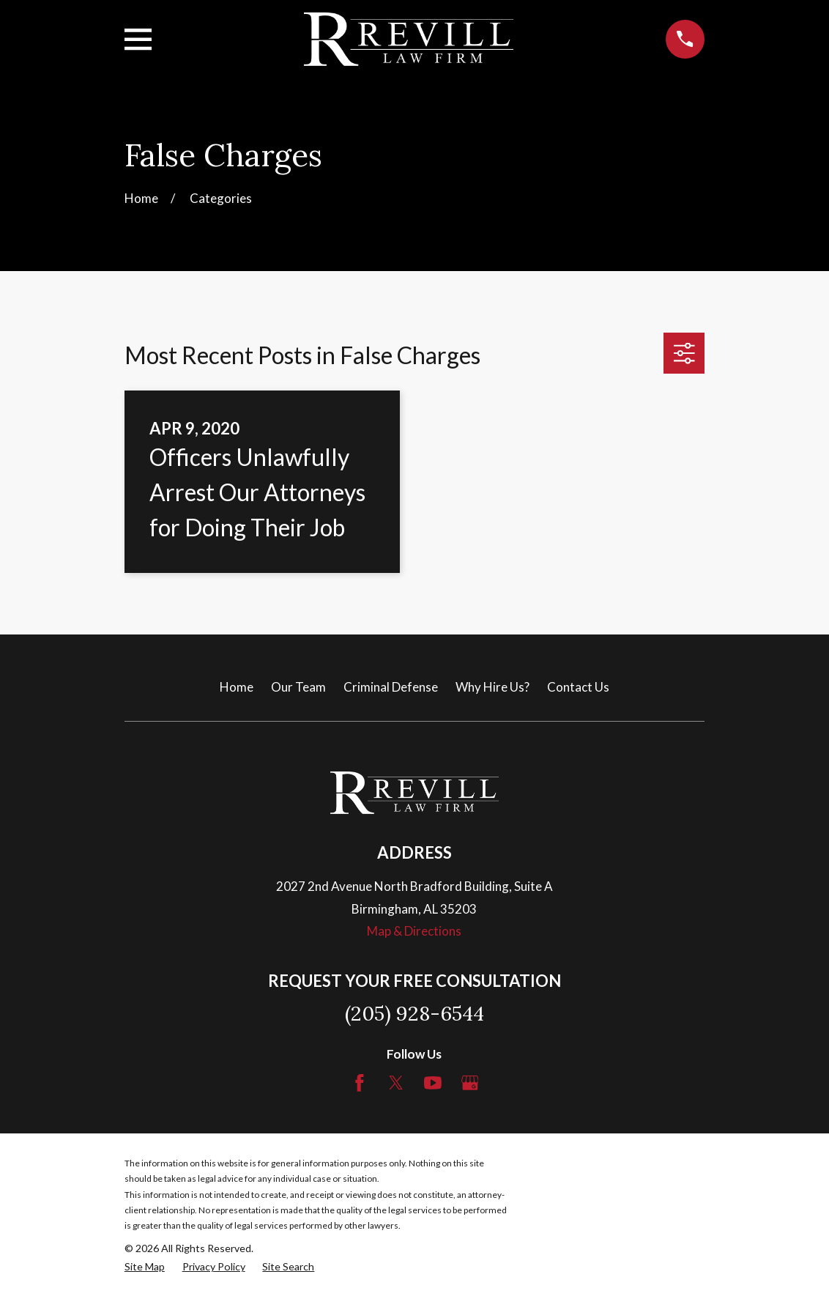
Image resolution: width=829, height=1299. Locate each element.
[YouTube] (433, 1083)
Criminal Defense (390, 687)
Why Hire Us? (492, 687)
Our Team (298, 687)
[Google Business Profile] (470, 1083)
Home (236, 687)
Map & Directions (414, 931)
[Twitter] (396, 1083)
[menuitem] (144, 1266)
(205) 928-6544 (414, 1013)
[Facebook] (359, 1083)
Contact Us (578, 687)
